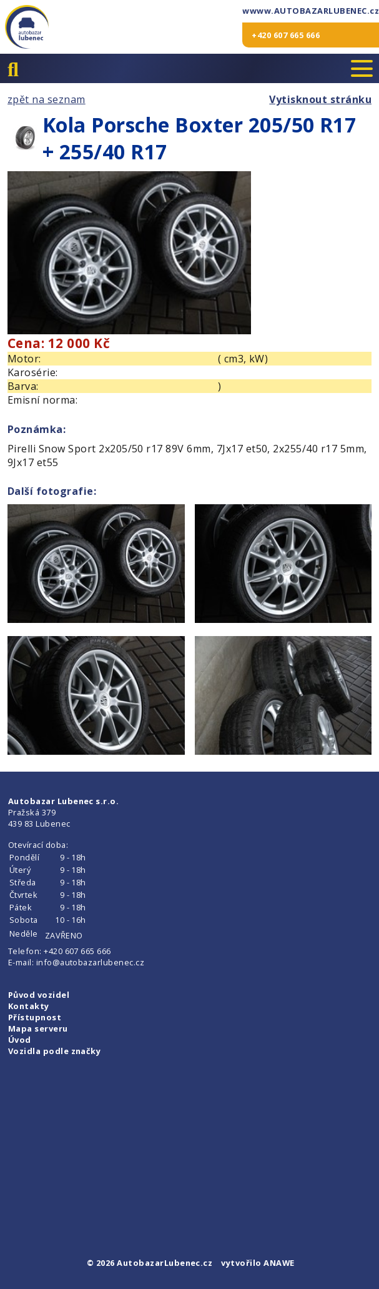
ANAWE (278, 1262)
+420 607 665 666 (286, 35)
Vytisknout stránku (320, 99)
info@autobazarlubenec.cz (90, 962)
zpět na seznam (46, 99)
